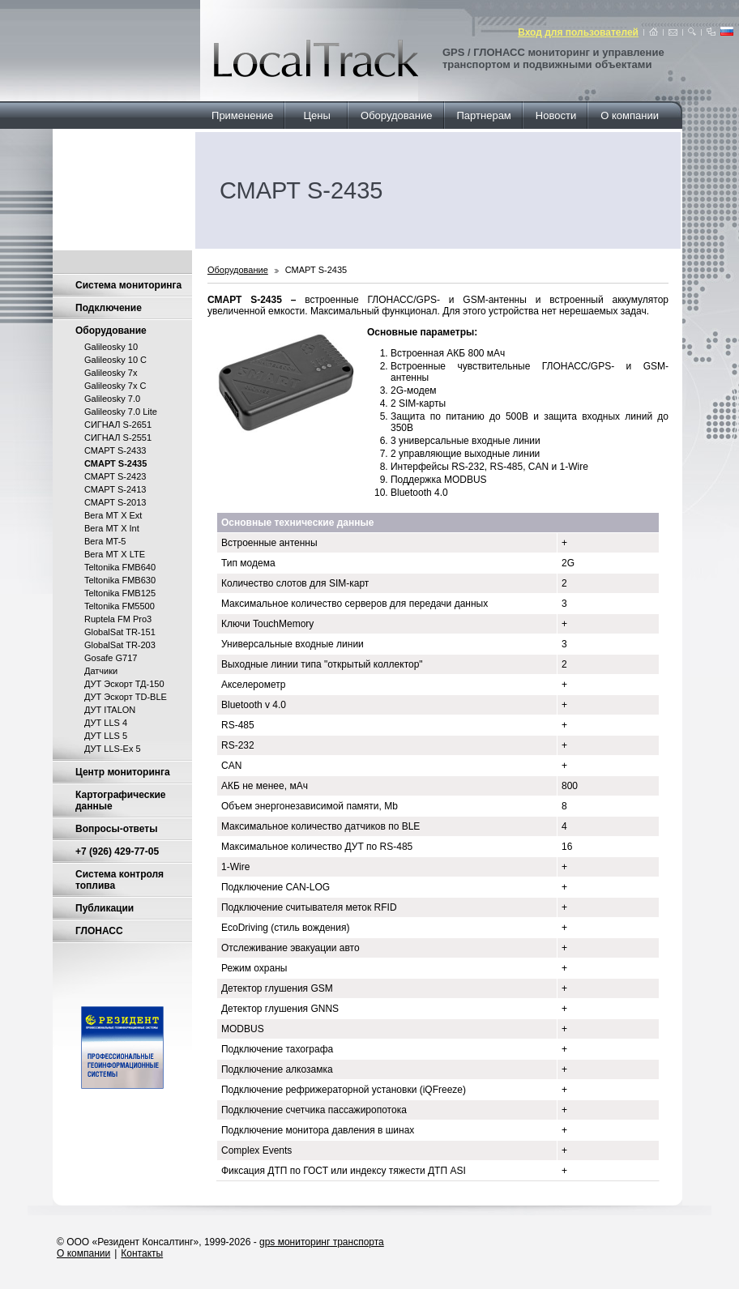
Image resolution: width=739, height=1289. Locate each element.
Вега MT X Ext (113, 515)
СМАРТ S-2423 (115, 476)
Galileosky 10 (111, 347)
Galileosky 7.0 (112, 398)
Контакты (142, 1253)
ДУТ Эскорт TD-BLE (125, 697)
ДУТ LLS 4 (105, 723)
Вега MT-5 (105, 541)
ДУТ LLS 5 (105, 736)
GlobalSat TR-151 (120, 632)
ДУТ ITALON (109, 710)
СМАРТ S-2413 (115, 489)
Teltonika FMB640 (120, 567)
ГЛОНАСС (99, 931)
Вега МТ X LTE (114, 554)
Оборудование (396, 115)
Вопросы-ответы (116, 828)
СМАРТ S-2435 (316, 270)
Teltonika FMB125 (120, 593)
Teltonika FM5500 (119, 606)
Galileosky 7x (110, 373)
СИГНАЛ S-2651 (118, 424)
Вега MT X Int (111, 528)
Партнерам (484, 115)
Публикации (104, 908)
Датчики (100, 671)
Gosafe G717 (110, 658)
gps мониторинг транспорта (321, 1242)
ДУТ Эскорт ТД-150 (124, 684)
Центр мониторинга (122, 772)
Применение (242, 115)
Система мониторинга (128, 285)
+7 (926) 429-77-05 (117, 851)
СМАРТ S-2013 (115, 502)
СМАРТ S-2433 (115, 450)
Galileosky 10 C (115, 360)
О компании (629, 115)
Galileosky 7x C (115, 386)
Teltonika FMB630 (120, 580)
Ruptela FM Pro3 (118, 619)
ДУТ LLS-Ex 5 (112, 748)
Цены (316, 115)
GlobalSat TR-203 (120, 645)
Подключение (108, 308)
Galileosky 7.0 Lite (120, 411)
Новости (556, 115)
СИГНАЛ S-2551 (118, 437)
